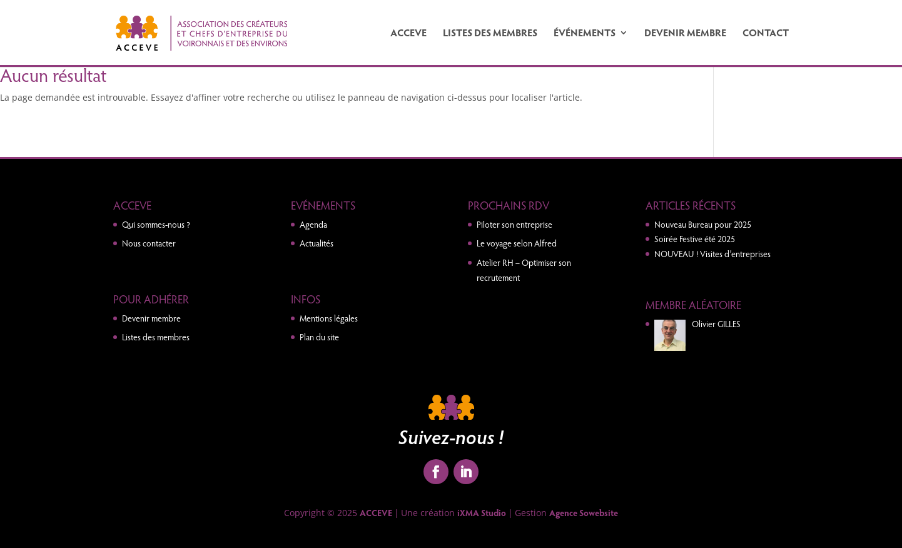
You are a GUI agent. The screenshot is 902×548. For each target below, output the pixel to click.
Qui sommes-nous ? (156, 224)
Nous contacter (149, 243)
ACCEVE (408, 33)
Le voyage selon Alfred (517, 243)
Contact (765, 33)
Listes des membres (490, 33)
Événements (585, 33)
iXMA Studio (481, 513)
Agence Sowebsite (583, 513)
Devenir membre (685, 33)
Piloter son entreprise (514, 224)
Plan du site (319, 337)
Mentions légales (329, 318)
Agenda (313, 224)
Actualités (316, 243)
